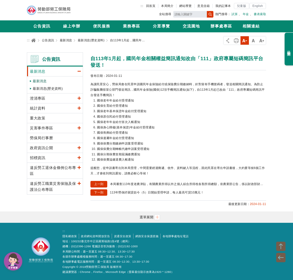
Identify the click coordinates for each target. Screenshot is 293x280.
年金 (246, 14)
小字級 (244, 40)
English (257, 5)
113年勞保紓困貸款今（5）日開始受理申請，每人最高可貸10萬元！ (147, 192)
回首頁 (150, 5)
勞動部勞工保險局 (48, 10)
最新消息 (40, 81)
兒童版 (241, 5)
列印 (236, 40)
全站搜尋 (165, 14)
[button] (146, 217)
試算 (235, 14)
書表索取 (260, 14)
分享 (227, 40)
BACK (281, 257)
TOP (281, 246)
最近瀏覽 (289, 49)
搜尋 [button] (210, 14)
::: (142, 5)
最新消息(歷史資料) (48, 88)
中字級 (253, 40)
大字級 (261, 40)
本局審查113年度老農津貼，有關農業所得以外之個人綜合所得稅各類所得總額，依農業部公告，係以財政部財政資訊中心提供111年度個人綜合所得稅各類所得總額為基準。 (178, 184)
